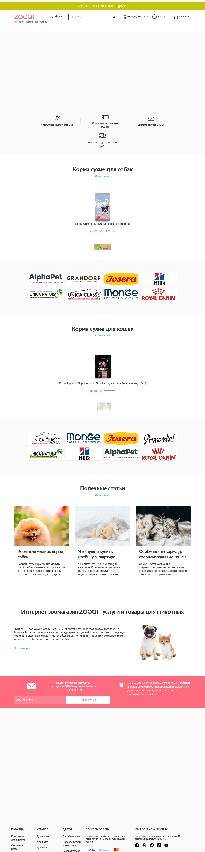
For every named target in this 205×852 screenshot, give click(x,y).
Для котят (42, 842)
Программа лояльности (18, 838)
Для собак (43, 847)
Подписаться (88, 698)
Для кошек (43, 836)
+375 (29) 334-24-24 (137, 14)
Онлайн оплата (71, 836)
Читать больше (22, 646)
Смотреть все (102, 174)
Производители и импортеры (72, 844)
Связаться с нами (18, 847)
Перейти (122, 4)
